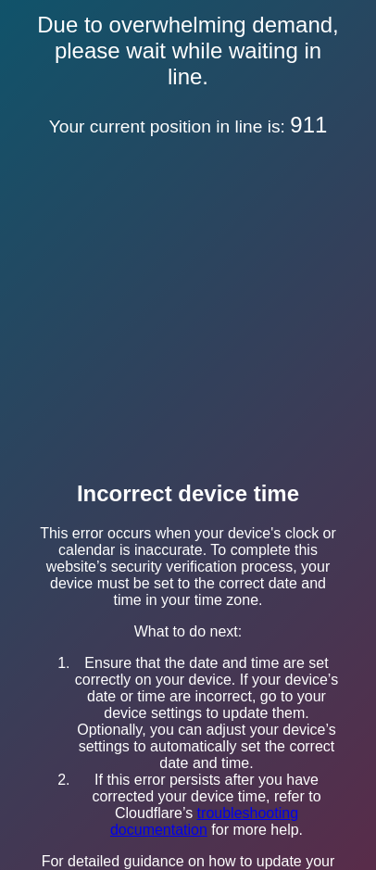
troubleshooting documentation (204, 821)
